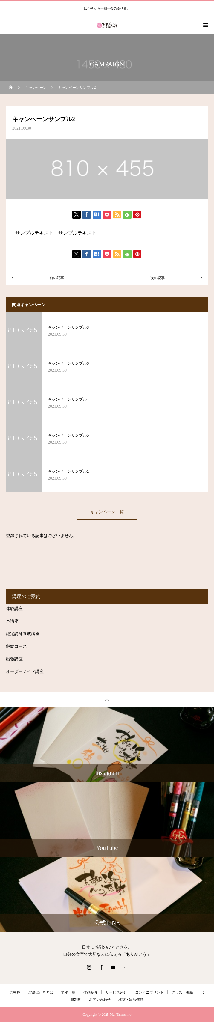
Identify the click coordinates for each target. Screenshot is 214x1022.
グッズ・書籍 (182, 992)
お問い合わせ (100, 999)
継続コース (16, 646)
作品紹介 (90, 992)
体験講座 (14, 608)
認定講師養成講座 (22, 634)
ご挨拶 (15, 992)
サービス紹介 (116, 992)
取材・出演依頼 (130, 999)
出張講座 (14, 659)
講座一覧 (68, 992)
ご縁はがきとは (40, 992)
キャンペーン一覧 (107, 512)
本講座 (12, 621)
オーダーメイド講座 (25, 671)
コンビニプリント (149, 992)
